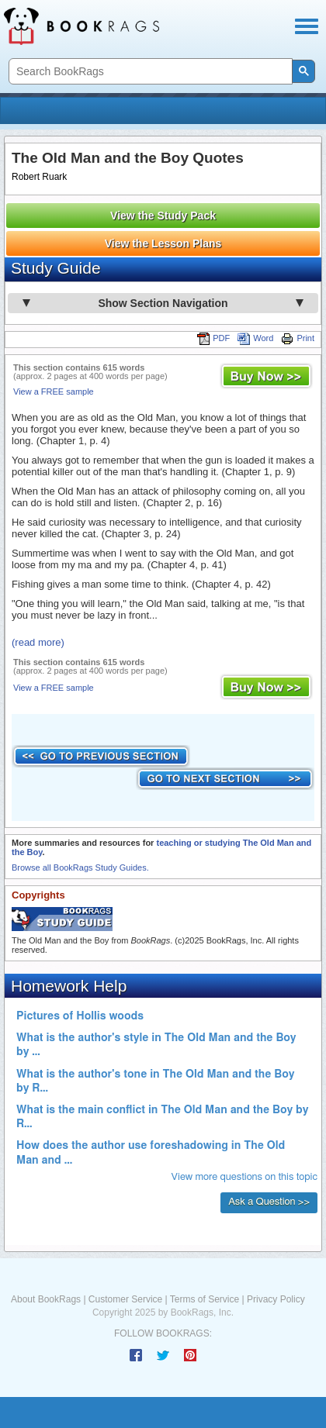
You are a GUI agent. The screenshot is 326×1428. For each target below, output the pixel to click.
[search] (149, 72)
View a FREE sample (53, 391)
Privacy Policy (276, 1299)
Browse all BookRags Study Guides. (80, 867)
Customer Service (125, 1299)
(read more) (38, 642)
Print (297, 338)
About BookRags (46, 1299)
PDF (213, 338)
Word (255, 338)
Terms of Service (204, 1299)
